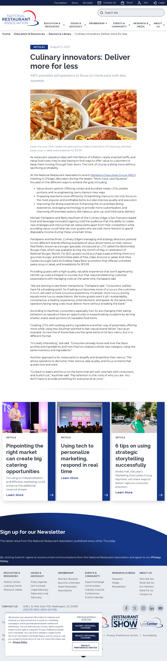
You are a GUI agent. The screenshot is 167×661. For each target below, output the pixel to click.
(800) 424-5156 (48, 609)
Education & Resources (29, 33)
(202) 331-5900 (31, 609)
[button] (53, 25)
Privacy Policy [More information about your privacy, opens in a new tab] (20, 642)
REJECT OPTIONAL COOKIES (85, 636)
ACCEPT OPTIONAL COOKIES (85, 627)
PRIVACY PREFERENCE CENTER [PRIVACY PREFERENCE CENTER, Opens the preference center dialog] (85, 646)
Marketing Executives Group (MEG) (113, 175)
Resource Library (60, 33)
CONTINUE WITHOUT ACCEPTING (86, 618)
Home (6, 33)
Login (159, 2)
